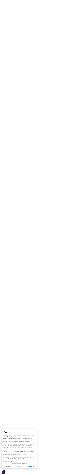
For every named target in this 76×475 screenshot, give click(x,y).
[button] (4, 472)
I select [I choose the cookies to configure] (19, 466)
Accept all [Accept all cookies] (31, 466)
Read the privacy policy (8, 461)
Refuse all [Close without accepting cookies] (7, 466)
